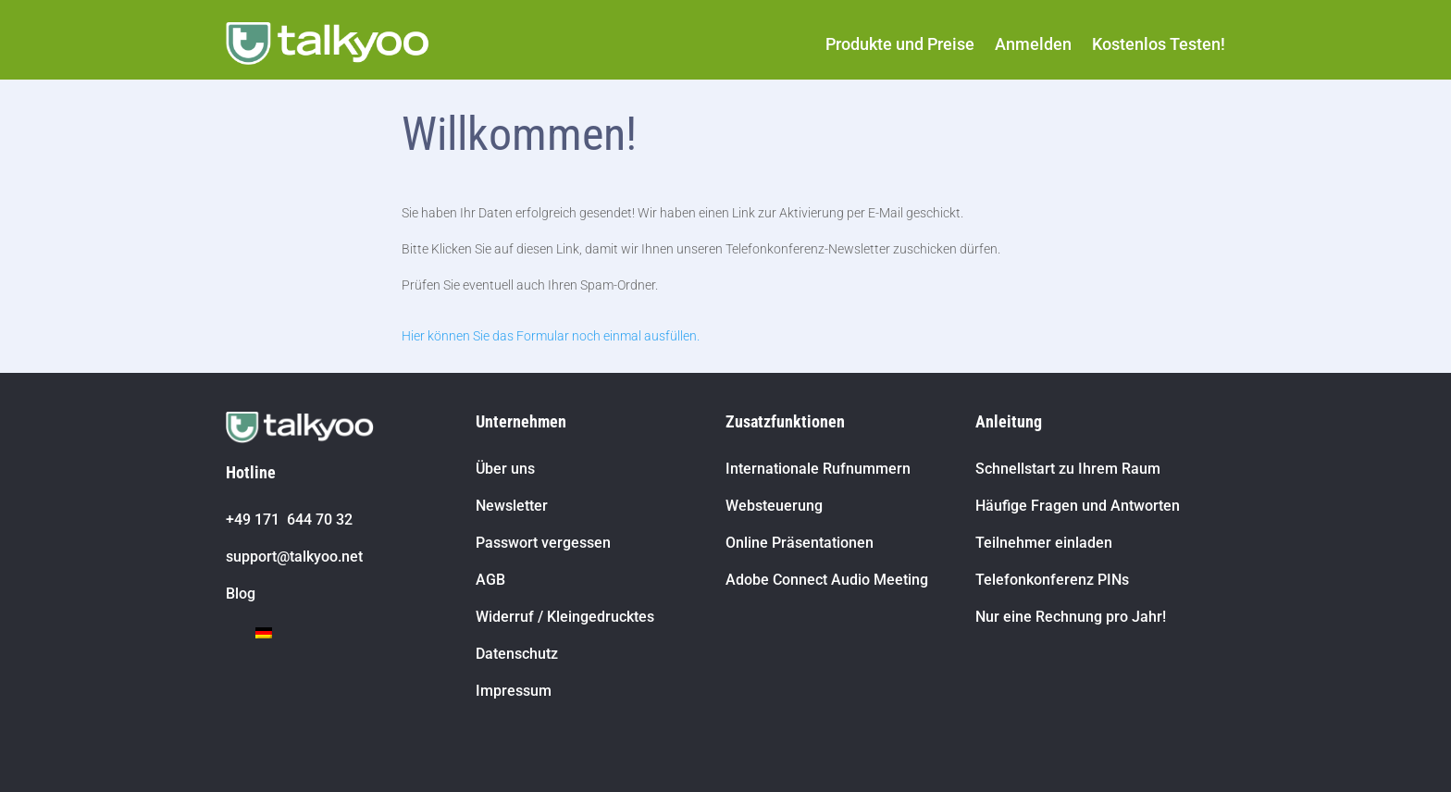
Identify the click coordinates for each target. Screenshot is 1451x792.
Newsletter (512, 505)
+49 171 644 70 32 (289, 519)
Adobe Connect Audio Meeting (827, 579)
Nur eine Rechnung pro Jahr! (1070, 616)
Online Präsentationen (800, 542)
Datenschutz (517, 653)
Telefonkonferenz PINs (1052, 579)
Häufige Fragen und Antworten (1077, 505)
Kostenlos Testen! (1158, 44)
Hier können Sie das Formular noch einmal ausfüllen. (551, 335)
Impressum (514, 690)
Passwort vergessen (543, 542)
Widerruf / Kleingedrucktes (565, 616)
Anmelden (1033, 44)
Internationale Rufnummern (818, 468)
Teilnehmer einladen (1043, 542)
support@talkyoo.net (294, 556)
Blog (240, 593)
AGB (490, 579)
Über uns (505, 468)
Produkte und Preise (899, 44)
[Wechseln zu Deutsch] (263, 632)
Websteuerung (774, 505)
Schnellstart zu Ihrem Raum (1067, 468)
